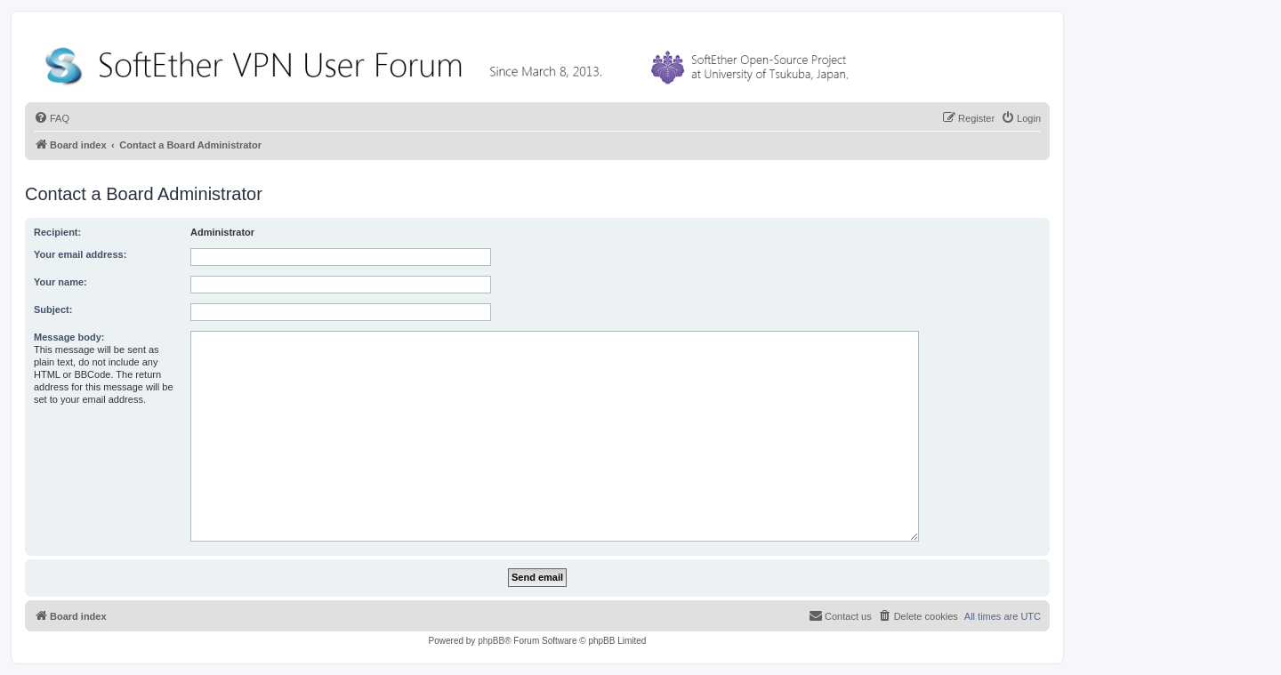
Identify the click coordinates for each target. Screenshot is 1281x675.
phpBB (491, 641)
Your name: (60, 282)
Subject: (53, 309)
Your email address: (80, 254)
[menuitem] (51, 118)
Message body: (69, 337)
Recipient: (57, 232)
